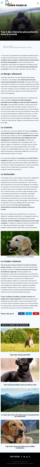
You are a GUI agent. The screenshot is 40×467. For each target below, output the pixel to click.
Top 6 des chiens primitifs (20, 355)
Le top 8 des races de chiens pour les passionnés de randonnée (20, 415)
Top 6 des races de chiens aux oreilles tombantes (20, 447)
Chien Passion (15, 456)
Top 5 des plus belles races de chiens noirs (20, 385)
